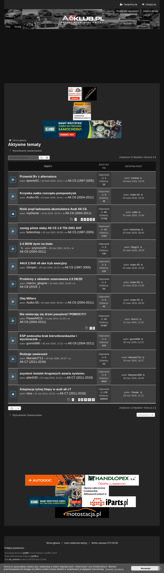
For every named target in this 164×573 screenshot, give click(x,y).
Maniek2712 (34, 358)
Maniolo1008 (135, 375)
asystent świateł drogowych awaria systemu (52, 373)
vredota (135, 178)
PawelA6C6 (34, 318)
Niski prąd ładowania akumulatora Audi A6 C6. (53, 209)
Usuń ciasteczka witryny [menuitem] (75, 543)
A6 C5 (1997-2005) (81, 180)
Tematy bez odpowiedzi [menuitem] (127, 11)
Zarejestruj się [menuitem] (128, 4)
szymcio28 (39, 248)
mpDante (32, 213)
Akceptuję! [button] (146, 568)
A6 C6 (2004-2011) (80, 197)
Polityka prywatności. (14, 548)
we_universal (14, 559)
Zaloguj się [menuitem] (148, 4)
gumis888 (33, 343)
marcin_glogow (36, 283)
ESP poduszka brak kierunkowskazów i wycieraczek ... (48, 337)
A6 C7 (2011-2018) (33, 361)
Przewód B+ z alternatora (38, 176)
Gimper (31, 267)
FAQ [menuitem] (8, 26)
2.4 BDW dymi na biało (36, 244)
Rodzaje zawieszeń (33, 354)
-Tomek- (135, 392)
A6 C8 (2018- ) (30, 286)
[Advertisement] (82, 56)
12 (93, 399)
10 (85, 399)
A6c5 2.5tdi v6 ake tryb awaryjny (43, 263)
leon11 (135, 319)
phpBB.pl (34, 556)
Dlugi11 (135, 247)
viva (29, 393)
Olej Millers (28, 298)
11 (89, 399)
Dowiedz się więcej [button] (114, 569)
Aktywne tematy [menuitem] (150, 11)
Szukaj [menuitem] (18, 26)
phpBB (25, 553)
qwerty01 (32, 180)
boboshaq (33, 232)
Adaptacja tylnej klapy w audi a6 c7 (45, 389)
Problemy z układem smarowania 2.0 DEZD (51, 279)
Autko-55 (32, 197)
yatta (135, 212)
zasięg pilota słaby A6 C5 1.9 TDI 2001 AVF (51, 228)
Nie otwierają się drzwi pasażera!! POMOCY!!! (53, 314)
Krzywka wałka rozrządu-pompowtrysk (48, 193)
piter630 (32, 377)
